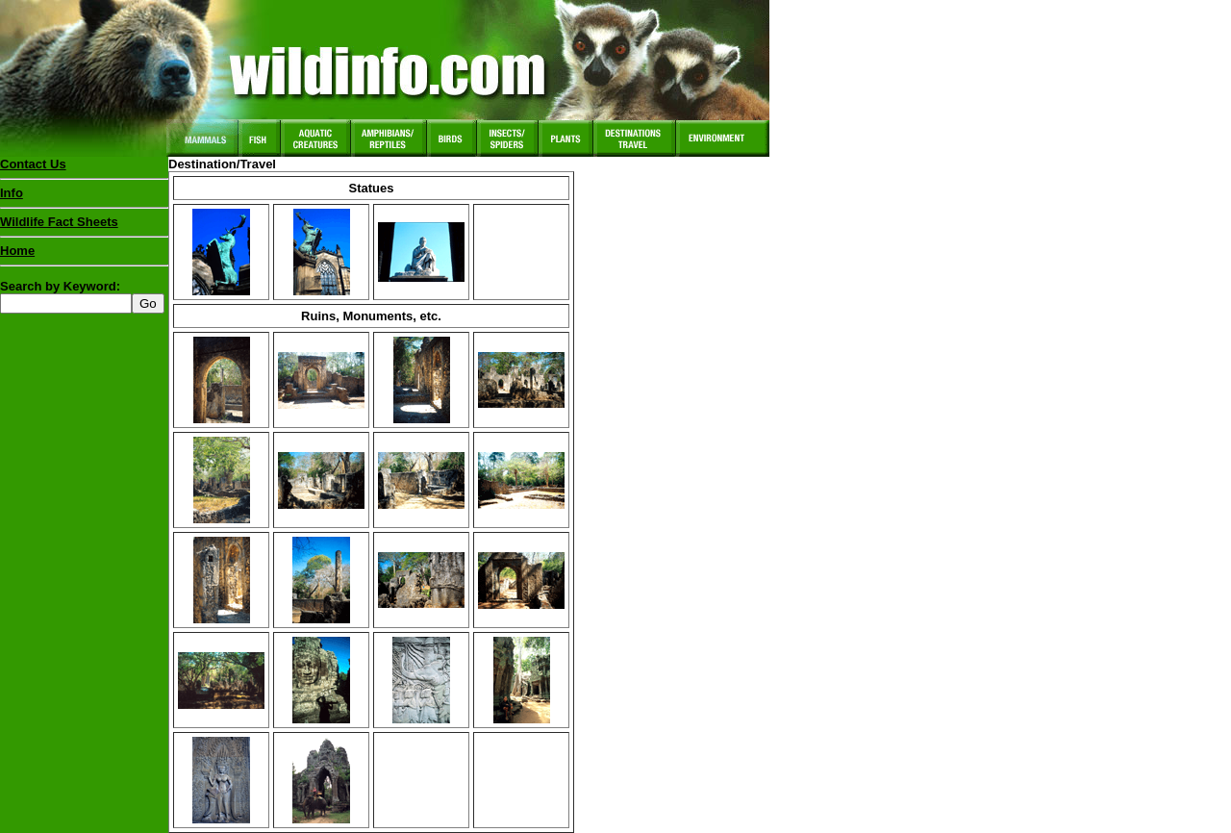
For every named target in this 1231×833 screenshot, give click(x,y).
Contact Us (33, 164)
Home (17, 250)
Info (11, 193)
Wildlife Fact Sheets (84, 226)
